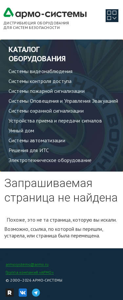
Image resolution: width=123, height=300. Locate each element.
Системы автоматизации (37, 140)
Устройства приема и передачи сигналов (55, 120)
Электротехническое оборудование (50, 160)
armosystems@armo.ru (27, 264)
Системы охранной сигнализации (46, 110)
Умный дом (21, 130)
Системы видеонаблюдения (40, 71)
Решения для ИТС (29, 150)
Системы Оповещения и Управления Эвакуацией (63, 100)
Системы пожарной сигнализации (47, 91)
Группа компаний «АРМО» (30, 272)
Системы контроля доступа (40, 81)
